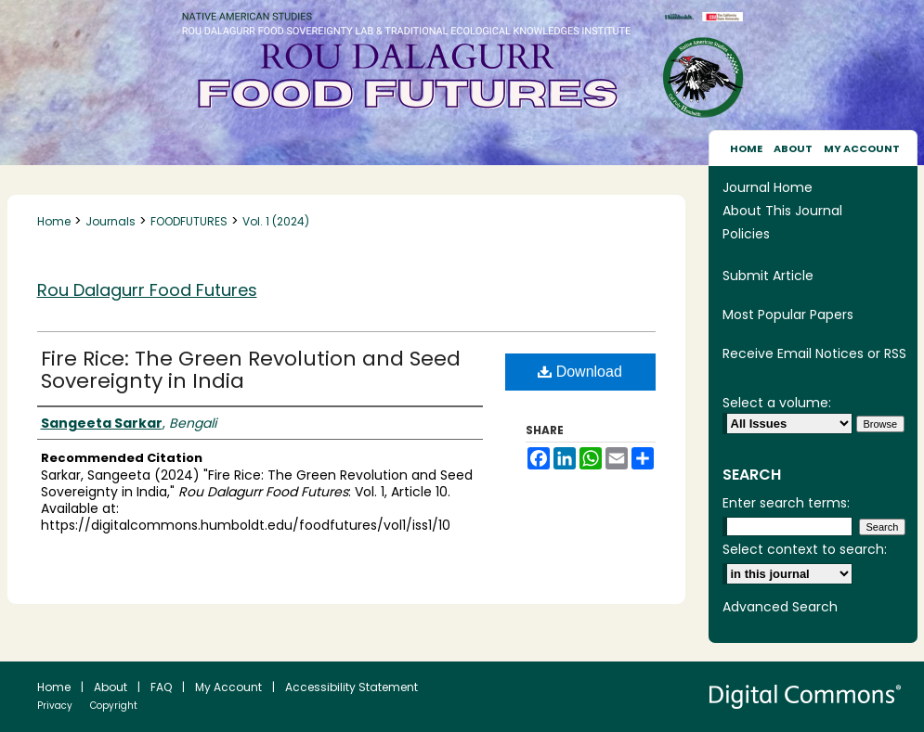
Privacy (54, 706)
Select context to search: (804, 549)
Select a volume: (776, 402)
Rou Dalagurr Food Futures (147, 290)
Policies (746, 234)
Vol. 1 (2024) (275, 221)
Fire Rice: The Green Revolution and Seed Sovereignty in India (251, 369)
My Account (228, 687)
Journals (110, 221)
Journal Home (767, 187)
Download (580, 371)
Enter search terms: (786, 503)
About (110, 687)
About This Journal (782, 210)
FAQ (161, 687)
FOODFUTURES (189, 221)
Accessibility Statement (351, 687)
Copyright (113, 706)
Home (54, 221)
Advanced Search (780, 606)
